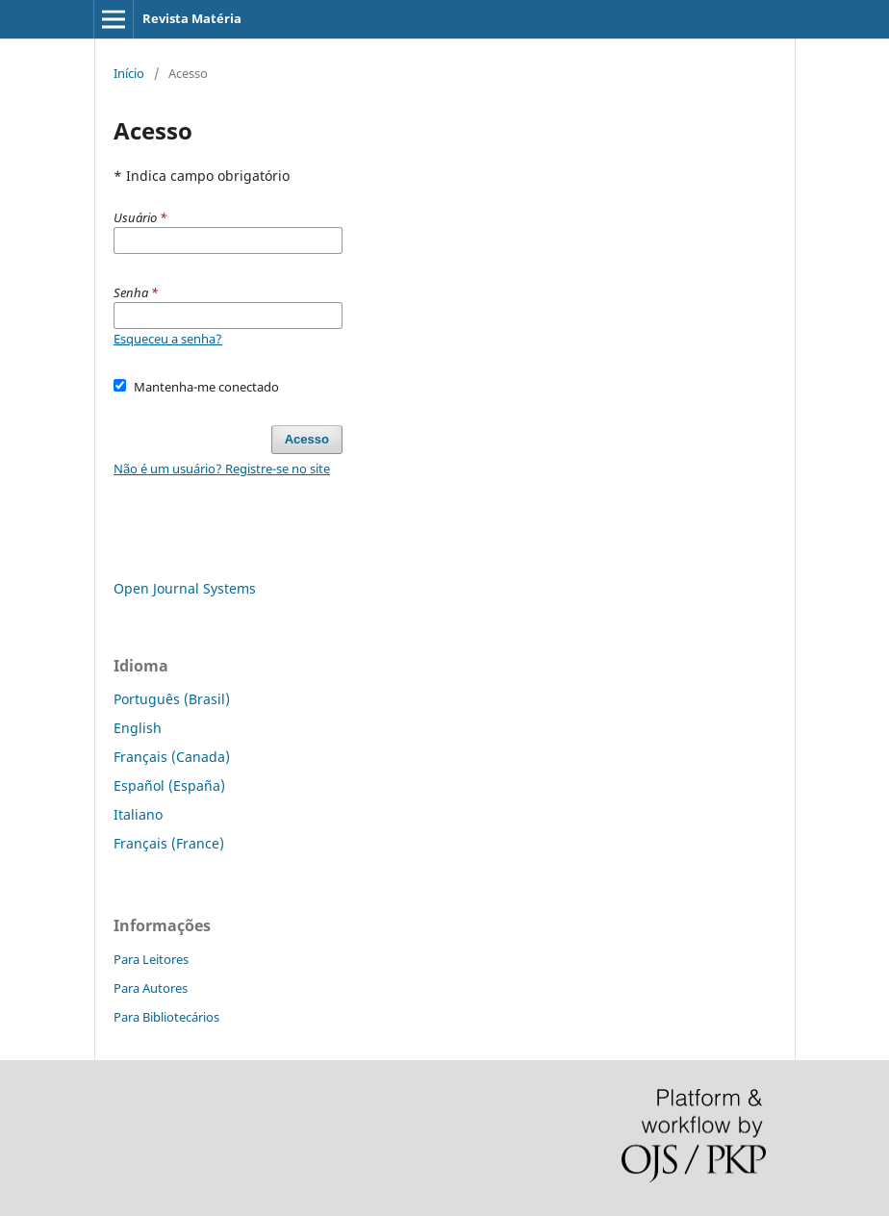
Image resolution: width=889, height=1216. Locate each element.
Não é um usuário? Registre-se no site (222, 468)
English (138, 728)
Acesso (307, 439)
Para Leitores (151, 959)
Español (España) (169, 785)
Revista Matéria (191, 18)
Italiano (138, 814)
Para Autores (151, 988)
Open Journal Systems (185, 588)
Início (129, 73)
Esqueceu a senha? (168, 338)
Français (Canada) (172, 756)
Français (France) (169, 843)
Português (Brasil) (172, 699)
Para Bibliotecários (166, 1017)
